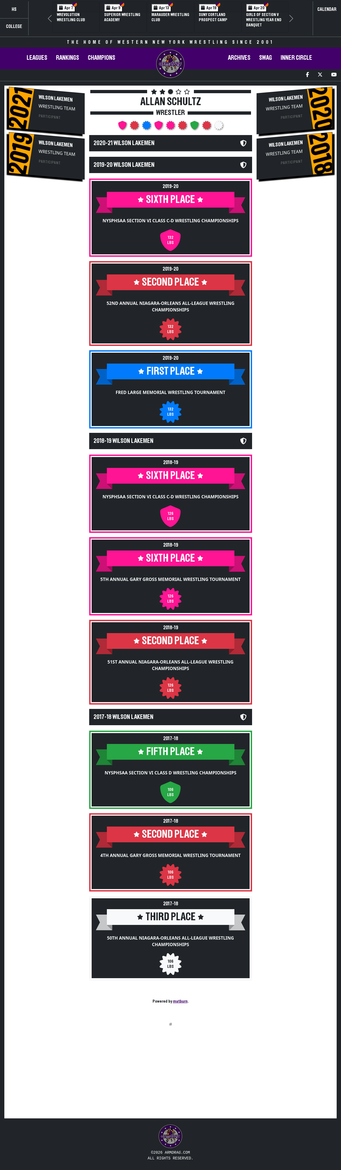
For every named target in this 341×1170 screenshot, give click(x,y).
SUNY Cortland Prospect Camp (213, 17)
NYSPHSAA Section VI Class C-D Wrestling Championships (170, 221)
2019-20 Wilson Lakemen (124, 165)
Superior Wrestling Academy (122, 17)
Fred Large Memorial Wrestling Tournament (170, 392)
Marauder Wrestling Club (170, 17)
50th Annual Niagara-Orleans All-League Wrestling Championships (170, 941)
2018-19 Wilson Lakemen (123, 441)
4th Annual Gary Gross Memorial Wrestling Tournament (170, 855)
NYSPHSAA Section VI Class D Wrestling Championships (171, 773)
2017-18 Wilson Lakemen (123, 717)
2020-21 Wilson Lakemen (124, 143)
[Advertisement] (47, 275)
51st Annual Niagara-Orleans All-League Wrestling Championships (170, 665)
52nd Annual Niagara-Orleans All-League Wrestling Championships (170, 306)
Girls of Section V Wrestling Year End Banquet (263, 19)
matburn (180, 1001)
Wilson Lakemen (56, 98)
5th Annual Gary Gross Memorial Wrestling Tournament (170, 579)
